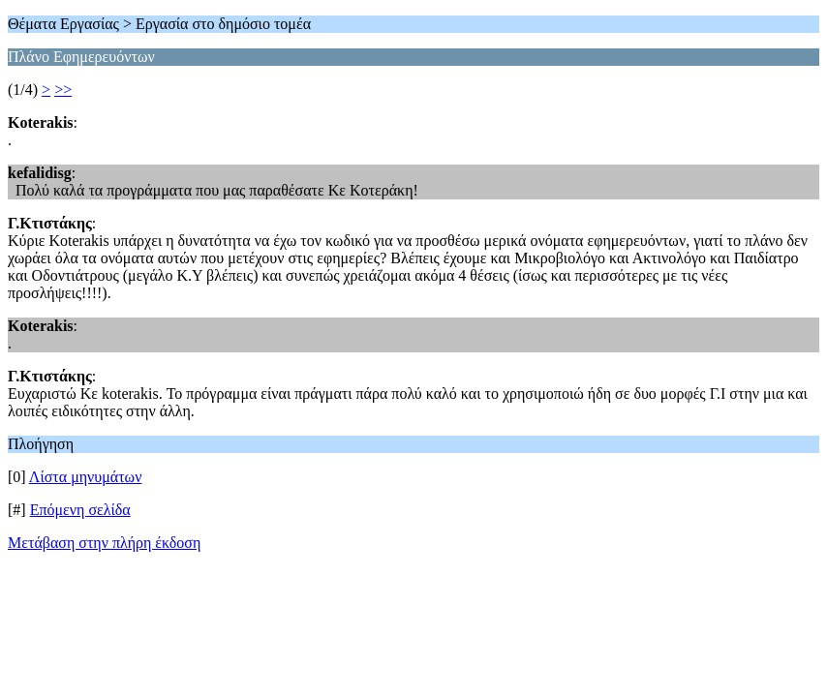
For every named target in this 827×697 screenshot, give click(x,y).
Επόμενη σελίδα (80, 509)
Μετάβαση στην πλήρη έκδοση (104, 542)
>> (63, 89)
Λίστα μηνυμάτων (85, 477)
